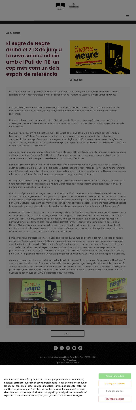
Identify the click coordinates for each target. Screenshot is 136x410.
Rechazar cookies (115, 398)
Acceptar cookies (115, 376)
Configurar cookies (115, 383)
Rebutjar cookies (115, 391)
